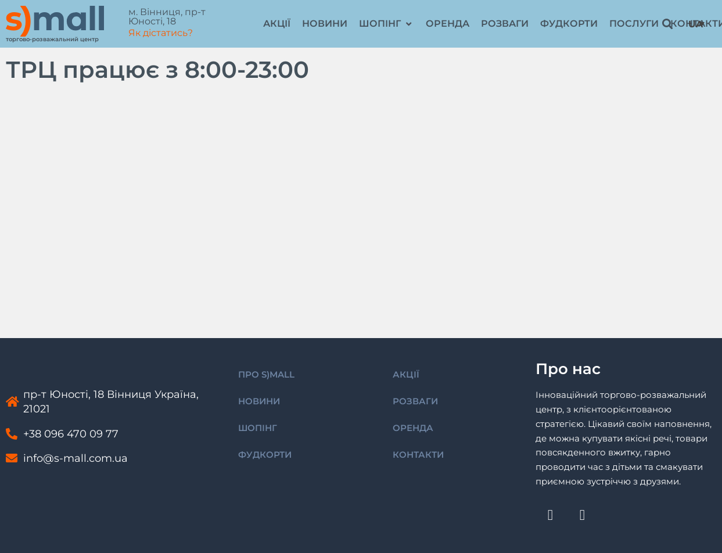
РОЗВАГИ (415, 401)
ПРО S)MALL (266, 374)
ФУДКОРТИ (265, 454)
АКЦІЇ (406, 374)
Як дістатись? (160, 32)
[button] (386, 24)
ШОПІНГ (257, 427)
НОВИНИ (259, 401)
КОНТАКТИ (418, 454)
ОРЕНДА (413, 427)
